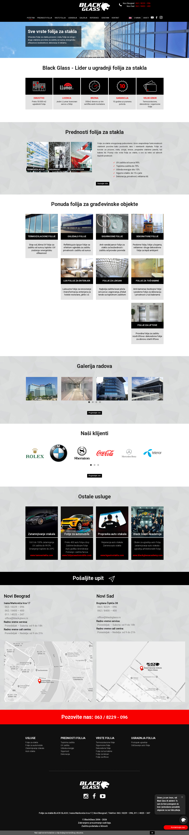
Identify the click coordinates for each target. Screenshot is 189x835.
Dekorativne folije (103, 748)
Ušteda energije (67, 748)
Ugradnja (72, 18)
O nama (137, 18)
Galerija (83, 18)
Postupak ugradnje (139, 742)
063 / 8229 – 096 (143, 3)
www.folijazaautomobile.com (76, 555)
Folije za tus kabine (104, 751)
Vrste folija (105, 738)
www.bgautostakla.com (112, 555)
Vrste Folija (60, 18)
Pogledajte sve (95, 413)
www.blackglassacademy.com (148, 555)
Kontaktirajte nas (179, 827)
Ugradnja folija (143, 738)
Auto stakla (30, 751)
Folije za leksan (102, 754)
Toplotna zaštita (67, 742)
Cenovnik (105, 18)
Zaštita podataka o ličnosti (94, 826)
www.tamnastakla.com (41, 555)
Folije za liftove (102, 757)
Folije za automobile (34, 745)
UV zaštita (65, 745)
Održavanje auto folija (140, 745)
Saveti (146, 18)
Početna (31, 18)
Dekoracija (65, 754)
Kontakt (115, 18)
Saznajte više (102, 184)
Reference (94, 18)
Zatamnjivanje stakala (34, 748)
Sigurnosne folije (103, 745)
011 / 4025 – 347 (14, 614)
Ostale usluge (94, 496)
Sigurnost (65, 751)
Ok (152, 833)
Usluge (30, 738)
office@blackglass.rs (16, 618)
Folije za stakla (31, 742)
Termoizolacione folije (105, 742)
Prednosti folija (44, 18)
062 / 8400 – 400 (143, 6)
